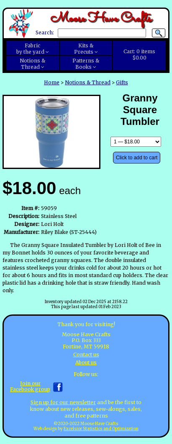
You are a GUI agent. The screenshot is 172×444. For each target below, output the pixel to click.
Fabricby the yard (30, 48)
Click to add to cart (136, 158)
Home (51, 82)
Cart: (139, 54)
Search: (45, 33)
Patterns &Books (85, 63)
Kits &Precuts (84, 48)
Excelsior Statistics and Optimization (101, 428)
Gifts (122, 82)
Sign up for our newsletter (63, 402)
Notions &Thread (32, 63)
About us (86, 362)
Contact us (86, 354)
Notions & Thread (87, 82)
